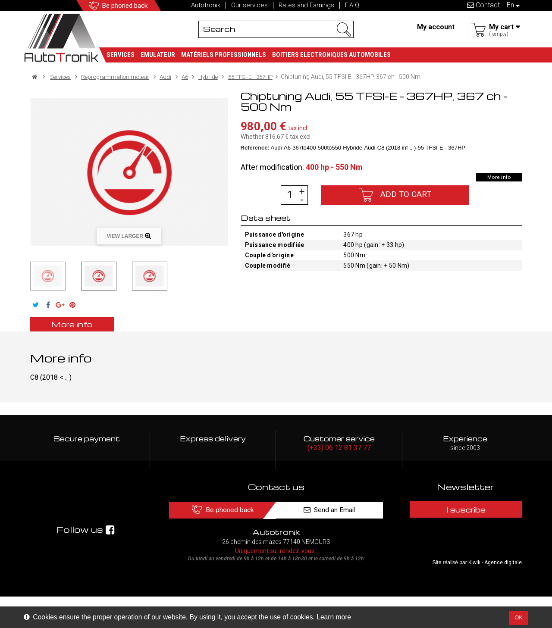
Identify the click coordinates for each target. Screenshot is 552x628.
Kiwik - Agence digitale (495, 594)
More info (498, 177)
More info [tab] (75, 323)
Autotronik (205, 5)
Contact (483, 5)
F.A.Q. (353, 5)
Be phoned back (128, 5)
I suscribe (465, 510)
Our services (249, 5)
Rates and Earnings (306, 5)
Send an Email (335, 510)
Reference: (255, 147)
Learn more (334, 617)
